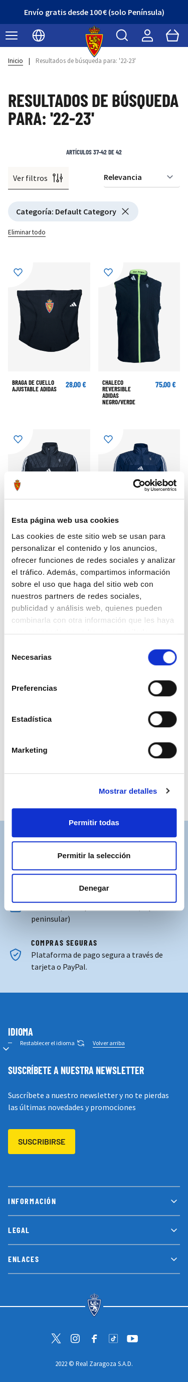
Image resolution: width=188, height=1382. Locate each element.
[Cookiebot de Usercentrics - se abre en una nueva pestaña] (133, 485)
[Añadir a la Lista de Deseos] (20, 274)
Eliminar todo (27, 232)
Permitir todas (94, 822)
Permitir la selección (94, 855)
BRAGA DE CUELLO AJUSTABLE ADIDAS (34, 385)
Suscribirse (41, 1141)
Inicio (15, 60)
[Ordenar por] (142, 177)
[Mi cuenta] (147, 35)
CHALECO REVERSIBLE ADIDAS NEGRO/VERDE (118, 392)
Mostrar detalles (128, 791)
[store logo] (94, 41)
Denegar (94, 888)
